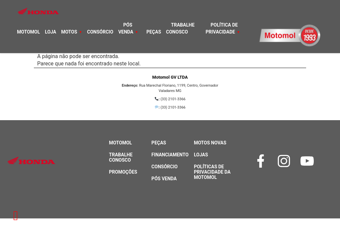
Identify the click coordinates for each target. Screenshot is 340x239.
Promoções (123, 172)
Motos (69, 32)
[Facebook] (262, 161)
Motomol (28, 32)
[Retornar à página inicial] (15, 216)
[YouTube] (308, 161)
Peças (153, 32)
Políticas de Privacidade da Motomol (212, 172)
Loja (50, 32)
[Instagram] (285, 161)
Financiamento (170, 154)
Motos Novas (210, 142)
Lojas (201, 154)
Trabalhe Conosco (180, 28)
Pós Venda (125, 28)
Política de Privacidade (222, 28)
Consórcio (100, 32)
